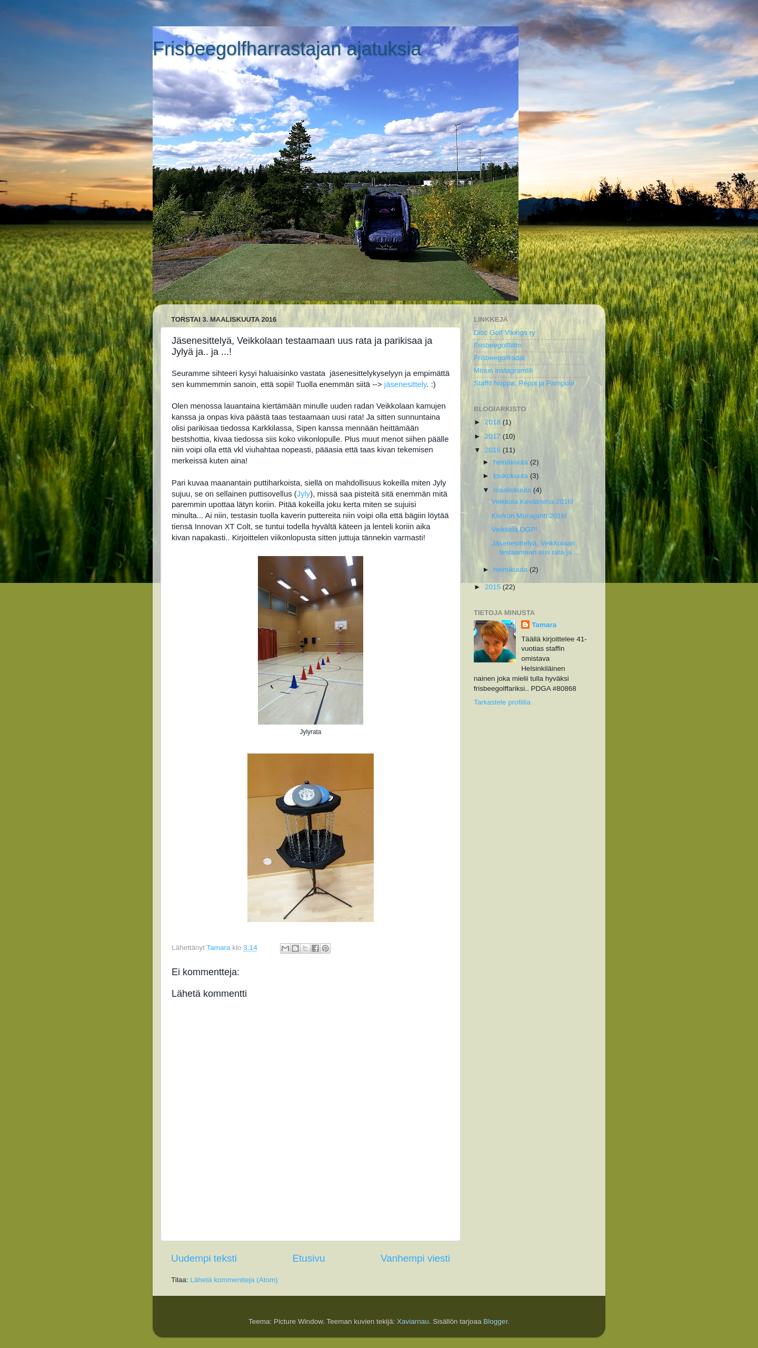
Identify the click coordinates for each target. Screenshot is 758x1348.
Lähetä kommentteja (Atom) (234, 1280)
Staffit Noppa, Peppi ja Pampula (524, 383)
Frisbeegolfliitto (498, 345)
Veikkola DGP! (514, 529)
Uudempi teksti (204, 1258)
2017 (494, 436)
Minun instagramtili (503, 370)
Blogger (495, 1321)
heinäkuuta (511, 462)
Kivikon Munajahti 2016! (529, 516)
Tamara (544, 625)
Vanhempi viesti (415, 1258)
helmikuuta (511, 569)
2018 (494, 422)
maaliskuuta (513, 490)
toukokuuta (511, 476)
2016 (494, 450)
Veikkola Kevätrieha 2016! (533, 502)
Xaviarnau (413, 1321)
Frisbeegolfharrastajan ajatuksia (287, 49)
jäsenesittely (405, 384)
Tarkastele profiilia (502, 702)
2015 (494, 587)
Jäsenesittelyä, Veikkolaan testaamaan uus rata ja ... (536, 547)
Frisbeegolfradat (499, 358)
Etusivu (309, 1258)
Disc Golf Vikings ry (504, 332)
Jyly (304, 494)
